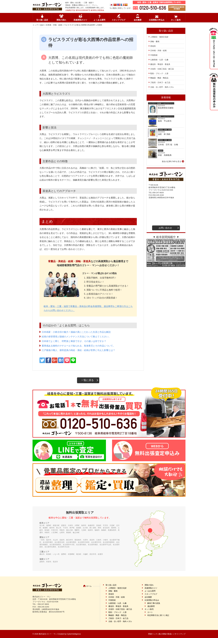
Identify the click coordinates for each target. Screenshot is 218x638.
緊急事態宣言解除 (166, 108)
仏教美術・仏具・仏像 (159, 60)
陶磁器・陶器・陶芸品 (159, 78)
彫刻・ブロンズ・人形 (159, 73)
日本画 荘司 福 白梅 (168, 144)
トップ (35, 25)
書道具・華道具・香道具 (160, 64)
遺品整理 (151, 606)
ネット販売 (176, 20)
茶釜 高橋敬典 (165, 155)
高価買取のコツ (80, 20)
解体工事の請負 (153, 603)
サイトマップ (180, 634)
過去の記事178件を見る (171, 161)
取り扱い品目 (42, 20)
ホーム (89, 586)
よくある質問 (99, 20)
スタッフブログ (118, 20)
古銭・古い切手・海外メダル (162, 87)
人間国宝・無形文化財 (159, 37)
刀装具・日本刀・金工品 (160, 82)
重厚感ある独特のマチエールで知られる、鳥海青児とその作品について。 (78, 346)
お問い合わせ (165, 228)
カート (150, 612)
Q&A (42, 25)
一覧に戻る (87, 380)
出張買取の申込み (156, 20)
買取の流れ (61, 20)
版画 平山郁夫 (166, 121)
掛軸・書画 (154, 41)
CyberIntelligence (74, 634)
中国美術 (154, 55)
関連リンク (152, 634)
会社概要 (138, 20)
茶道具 (153, 46)
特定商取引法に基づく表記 (158, 615)
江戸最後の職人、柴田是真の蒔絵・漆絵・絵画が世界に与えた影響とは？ (78, 350)
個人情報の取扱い (166, 634)
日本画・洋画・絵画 (54, 25)
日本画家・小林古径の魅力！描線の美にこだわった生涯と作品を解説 (76, 332)
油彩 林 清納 (165, 134)
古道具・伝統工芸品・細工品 (162, 69)
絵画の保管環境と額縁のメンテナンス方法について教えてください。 (76, 336)
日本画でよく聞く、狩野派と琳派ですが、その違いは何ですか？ (74, 341)
